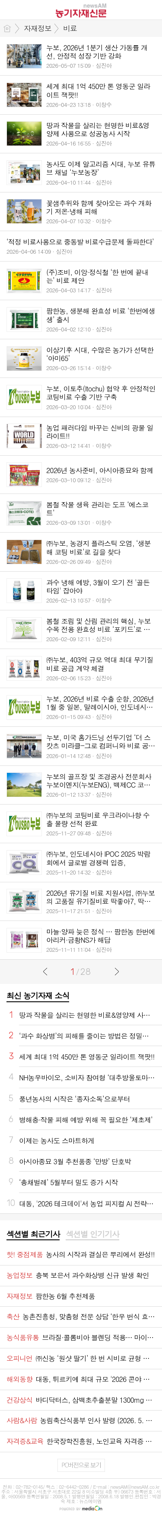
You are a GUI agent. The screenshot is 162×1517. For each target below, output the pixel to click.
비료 (70, 28)
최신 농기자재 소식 (37, 995)
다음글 (116, 971)
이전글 (45, 971)
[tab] (33, 1234)
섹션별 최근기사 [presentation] (33, 1234)
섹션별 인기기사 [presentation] (92, 1234)
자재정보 (37, 28)
